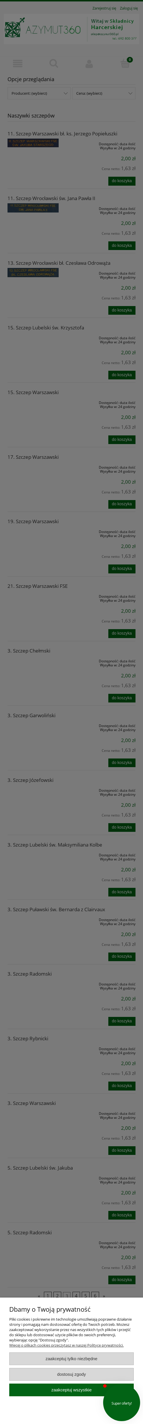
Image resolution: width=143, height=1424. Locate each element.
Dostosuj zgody (71, 1374)
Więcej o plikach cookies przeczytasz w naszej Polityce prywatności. (66, 1345)
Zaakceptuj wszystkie (71, 1389)
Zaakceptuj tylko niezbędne (71, 1358)
